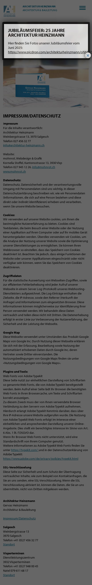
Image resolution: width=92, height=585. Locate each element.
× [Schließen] (88, 55)
